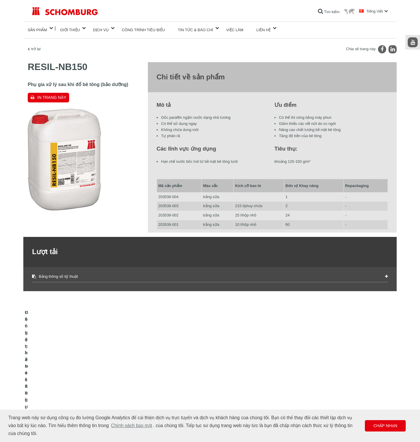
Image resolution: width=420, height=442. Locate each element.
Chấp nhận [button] (385, 425)
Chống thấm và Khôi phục (52, 382)
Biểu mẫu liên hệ (167, 400)
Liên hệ (263, 28)
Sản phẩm (37, 28)
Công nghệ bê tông (47, 409)
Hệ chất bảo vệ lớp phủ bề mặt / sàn (60, 400)
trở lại (36, 45)
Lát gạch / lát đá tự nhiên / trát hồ (58, 391)
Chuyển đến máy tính (170, 382)
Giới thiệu (70, 28)
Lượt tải (160, 391)
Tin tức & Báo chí (195, 28)
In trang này (51, 94)
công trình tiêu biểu (143, 28)
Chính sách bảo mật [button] (131, 425)
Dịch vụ (101, 28)
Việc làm (234, 28)
